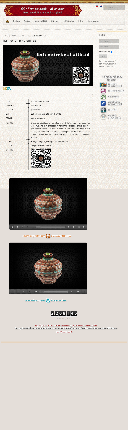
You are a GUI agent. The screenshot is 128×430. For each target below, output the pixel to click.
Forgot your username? (107, 64)
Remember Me (104, 51)
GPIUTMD (68, 318)
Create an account (106, 67)
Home (6, 36)
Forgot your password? (107, 61)
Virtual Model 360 (18, 36)
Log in (103, 56)
